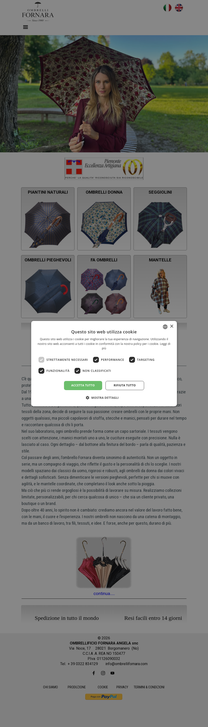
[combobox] (165, 326)
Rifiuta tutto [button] (125, 385)
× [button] (171, 326)
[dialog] (104, 363)
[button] (104, 397)
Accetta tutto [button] (83, 385)
